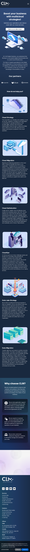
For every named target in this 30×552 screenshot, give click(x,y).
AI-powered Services (7, 502)
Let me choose (5, 549)
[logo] (5, 3)
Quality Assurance (6, 500)
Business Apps (5, 515)
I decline (18, 549)
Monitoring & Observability (8, 510)
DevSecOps (5, 497)
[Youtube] (14, 488)
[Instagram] (3, 488)
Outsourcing (5, 504)
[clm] (7, 479)
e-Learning (4, 517)
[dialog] (15, 546)
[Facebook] (10, 488)
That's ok (25, 549)
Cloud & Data (5, 495)
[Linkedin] (7, 488)
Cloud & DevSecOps (7, 512)
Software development (7, 499)
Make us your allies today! (15, 29)
